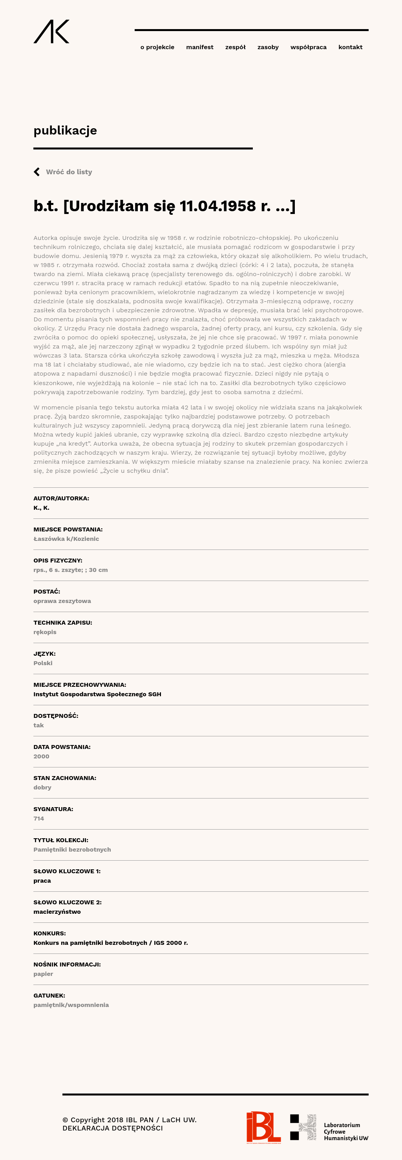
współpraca (309, 47)
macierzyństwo (57, 911)
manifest (200, 47)
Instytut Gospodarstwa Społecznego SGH (97, 694)
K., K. (41, 507)
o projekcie (158, 47)
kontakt (350, 47)
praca (42, 880)
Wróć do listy (69, 172)
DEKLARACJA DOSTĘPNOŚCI (112, 1128)
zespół (235, 47)
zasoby (268, 47)
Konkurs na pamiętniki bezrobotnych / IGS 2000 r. (110, 942)
